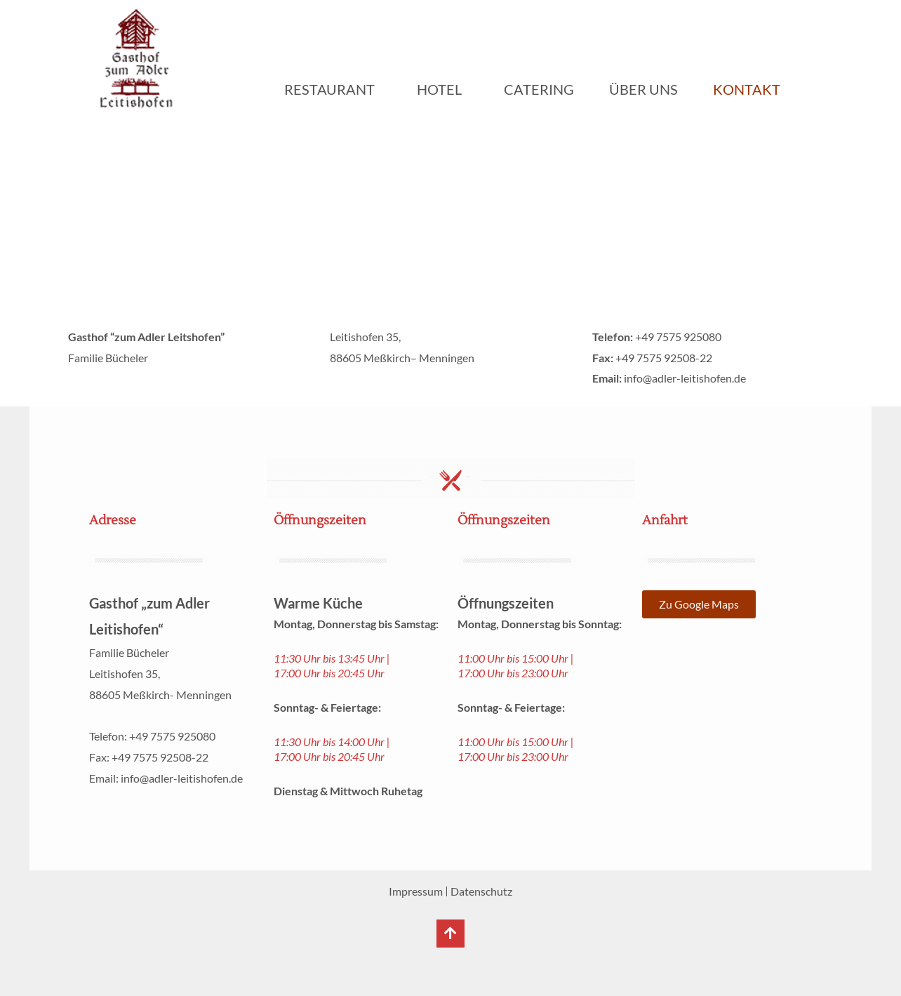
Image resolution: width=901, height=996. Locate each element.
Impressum (416, 891)
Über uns (643, 89)
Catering (539, 89)
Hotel (443, 89)
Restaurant (333, 89)
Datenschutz (481, 891)
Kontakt (746, 89)
